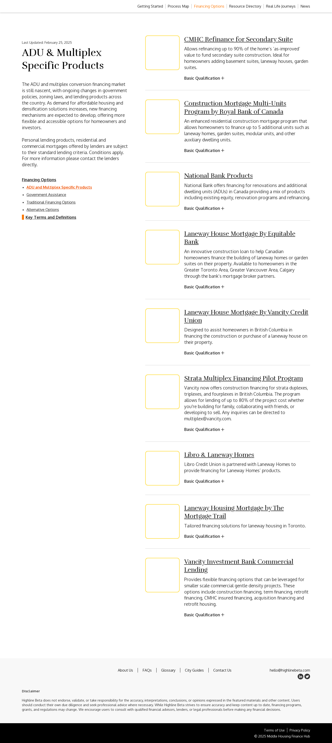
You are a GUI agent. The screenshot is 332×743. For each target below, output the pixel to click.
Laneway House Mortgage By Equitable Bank (239, 238)
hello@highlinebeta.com (290, 670)
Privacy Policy (300, 730)
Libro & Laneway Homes (219, 455)
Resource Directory (245, 6)
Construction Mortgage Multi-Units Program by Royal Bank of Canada (235, 107)
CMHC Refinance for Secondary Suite (238, 39)
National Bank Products (218, 176)
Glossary (168, 670)
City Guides (194, 670)
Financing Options (209, 6)
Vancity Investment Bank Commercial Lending (238, 566)
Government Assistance (46, 194)
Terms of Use (274, 730)
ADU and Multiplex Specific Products (59, 187)
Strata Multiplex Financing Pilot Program (243, 378)
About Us (125, 670)
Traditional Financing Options (51, 202)
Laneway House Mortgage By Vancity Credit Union (246, 316)
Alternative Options (43, 209)
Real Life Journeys (281, 6)
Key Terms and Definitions (51, 217)
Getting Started (150, 6)
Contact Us (222, 670)
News (305, 6)
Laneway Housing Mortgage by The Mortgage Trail (234, 512)
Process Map (178, 6)
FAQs (147, 670)
